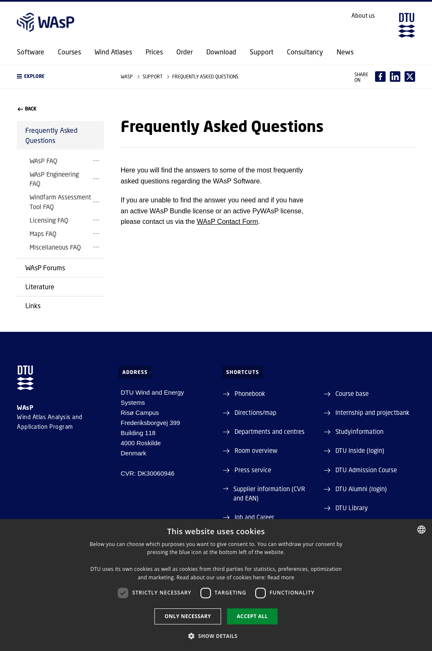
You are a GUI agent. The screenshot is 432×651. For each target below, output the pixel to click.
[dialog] (216, 585)
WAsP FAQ (43, 160)
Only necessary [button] (188, 616)
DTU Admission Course (366, 469)
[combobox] (421, 529)
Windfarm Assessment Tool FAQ (60, 201)
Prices (154, 51)
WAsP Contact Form (227, 221)
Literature (39, 286)
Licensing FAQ (49, 220)
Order (184, 51)
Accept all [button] (252, 616)
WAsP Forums (45, 268)
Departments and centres (270, 431)
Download (221, 51)
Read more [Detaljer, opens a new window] (280, 577)
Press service (253, 469)
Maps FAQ (43, 233)
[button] (60, 76)
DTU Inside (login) (359, 450)
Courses (69, 51)
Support (261, 51)
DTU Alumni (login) (361, 488)
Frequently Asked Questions (51, 135)
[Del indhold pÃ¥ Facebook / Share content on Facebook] (380, 76)
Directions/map (255, 412)
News (345, 51)
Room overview (256, 450)
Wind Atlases (113, 51)
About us (363, 16)
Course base (352, 393)
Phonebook (250, 393)
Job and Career (254, 517)
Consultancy (305, 51)
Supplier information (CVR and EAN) (269, 493)
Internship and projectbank (372, 412)
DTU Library (351, 507)
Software (30, 51)
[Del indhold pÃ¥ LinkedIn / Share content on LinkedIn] (395, 76)
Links (32, 305)
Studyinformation (359, 431)
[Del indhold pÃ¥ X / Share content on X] (410, 76)
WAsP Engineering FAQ (54, 178)
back (27, 109)
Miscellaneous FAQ (55, 247)
